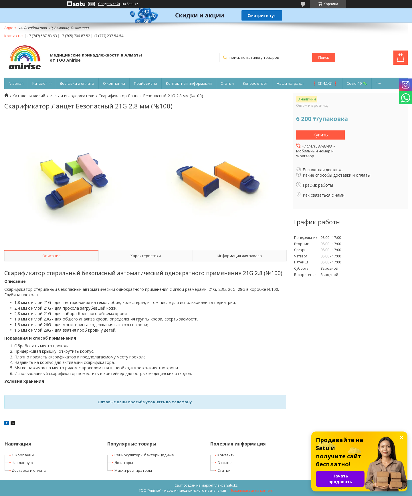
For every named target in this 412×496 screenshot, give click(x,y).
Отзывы (224, 462)
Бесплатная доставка (322, 170)
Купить (320, 135)
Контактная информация (189, 83)
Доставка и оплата (77, 83)
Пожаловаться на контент (252, 490)
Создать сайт (109, 4)
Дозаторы (123, 462)
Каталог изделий (28, 95)
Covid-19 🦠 (357, 83)
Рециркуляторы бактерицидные (144, 454)
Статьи (227, 83)
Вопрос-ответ (255, 83)
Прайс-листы (145, 83)
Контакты (226, 454)
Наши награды (290, 83)
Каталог (39, 83)
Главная (16, 83)
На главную (22, 462)
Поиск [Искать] (323, 57)
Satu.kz (231, 485)
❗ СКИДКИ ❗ (325, 83)
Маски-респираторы (133, 470)
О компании (114, 83)
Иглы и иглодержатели (71, 95)
